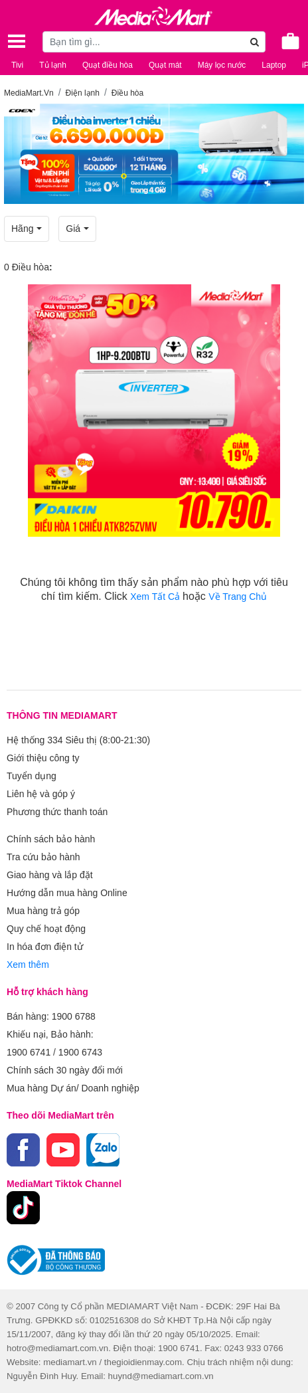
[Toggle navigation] (16, 41)
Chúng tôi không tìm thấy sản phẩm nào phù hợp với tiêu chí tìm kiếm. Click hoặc (154, 589)
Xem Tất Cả (156, 596)
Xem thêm (28, 964)
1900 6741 (28, 1052)
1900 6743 (80, 1052)
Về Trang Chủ (237, 596)
